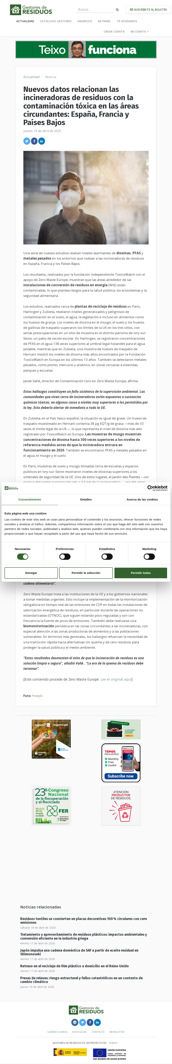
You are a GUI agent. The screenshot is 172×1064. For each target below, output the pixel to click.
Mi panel (104, 21)
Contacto (98, 1032)
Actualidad (25, 21)
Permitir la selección (86, 572)
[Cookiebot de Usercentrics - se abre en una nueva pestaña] (150, 488)
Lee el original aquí (116, 679)
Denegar (31, 572)
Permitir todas (141, 572)
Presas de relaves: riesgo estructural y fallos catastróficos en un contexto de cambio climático (81, 980)
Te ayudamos (127, 21)
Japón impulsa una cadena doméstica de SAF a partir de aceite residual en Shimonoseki (79, 952)
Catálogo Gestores (55, 21)
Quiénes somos (57, 1032)
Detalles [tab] (86, 499)
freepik (37, 696)
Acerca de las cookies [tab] (142, 499)
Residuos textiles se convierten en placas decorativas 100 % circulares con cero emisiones (83, 921)
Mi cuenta (140, 31)
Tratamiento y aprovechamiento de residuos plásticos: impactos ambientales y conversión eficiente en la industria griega (83, 936)
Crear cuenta (114, 31)
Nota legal (79, 1032)
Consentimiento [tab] (29, 499)
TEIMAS (113, 1043)
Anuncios (84, 21)
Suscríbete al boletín (148, 9)
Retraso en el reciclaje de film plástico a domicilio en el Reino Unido (74, 966)
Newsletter (117, 1032)
